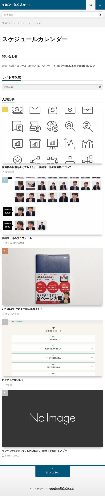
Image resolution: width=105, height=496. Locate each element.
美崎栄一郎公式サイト (62, 488)
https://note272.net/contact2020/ (74, 65)
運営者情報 (19, 243)
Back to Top (52, 472)
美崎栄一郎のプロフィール (17, 238)
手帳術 (8, 385)
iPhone (8, 455)
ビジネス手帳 (12, 313)
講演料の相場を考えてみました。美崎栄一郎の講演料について (36, 167)
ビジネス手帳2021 (12, 379)
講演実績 (9, 172)
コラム (8, 243)
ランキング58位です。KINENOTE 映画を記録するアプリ (34, 450)
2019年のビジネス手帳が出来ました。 (23, 309)
